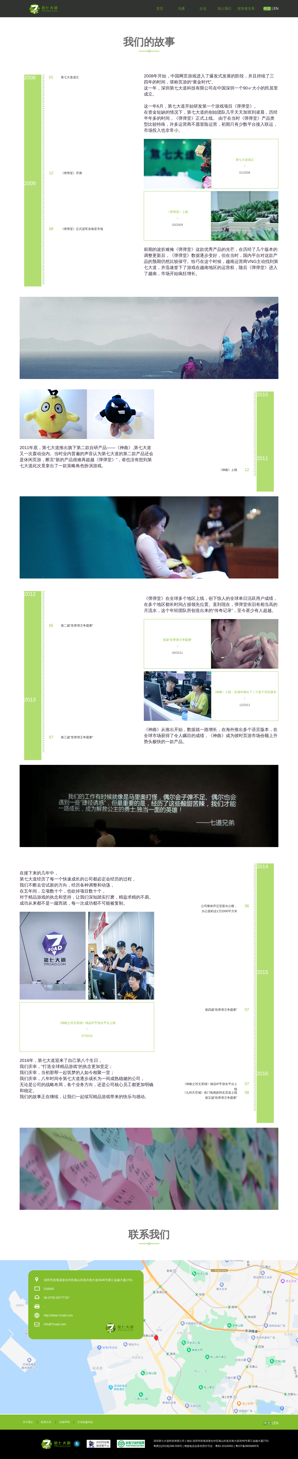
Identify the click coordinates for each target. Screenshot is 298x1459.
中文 (267, 8)
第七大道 (43, 9)
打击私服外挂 (85, 1422)
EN (276, 8)
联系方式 (46, 1422)
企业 (202, 8)
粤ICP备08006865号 (247, 1446)
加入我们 (224, 8)
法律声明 (64, 1422)
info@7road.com (55, 1324)
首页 (159, 8)
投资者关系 (246, 8)
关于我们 (28, 1422)
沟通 (181, 8)
